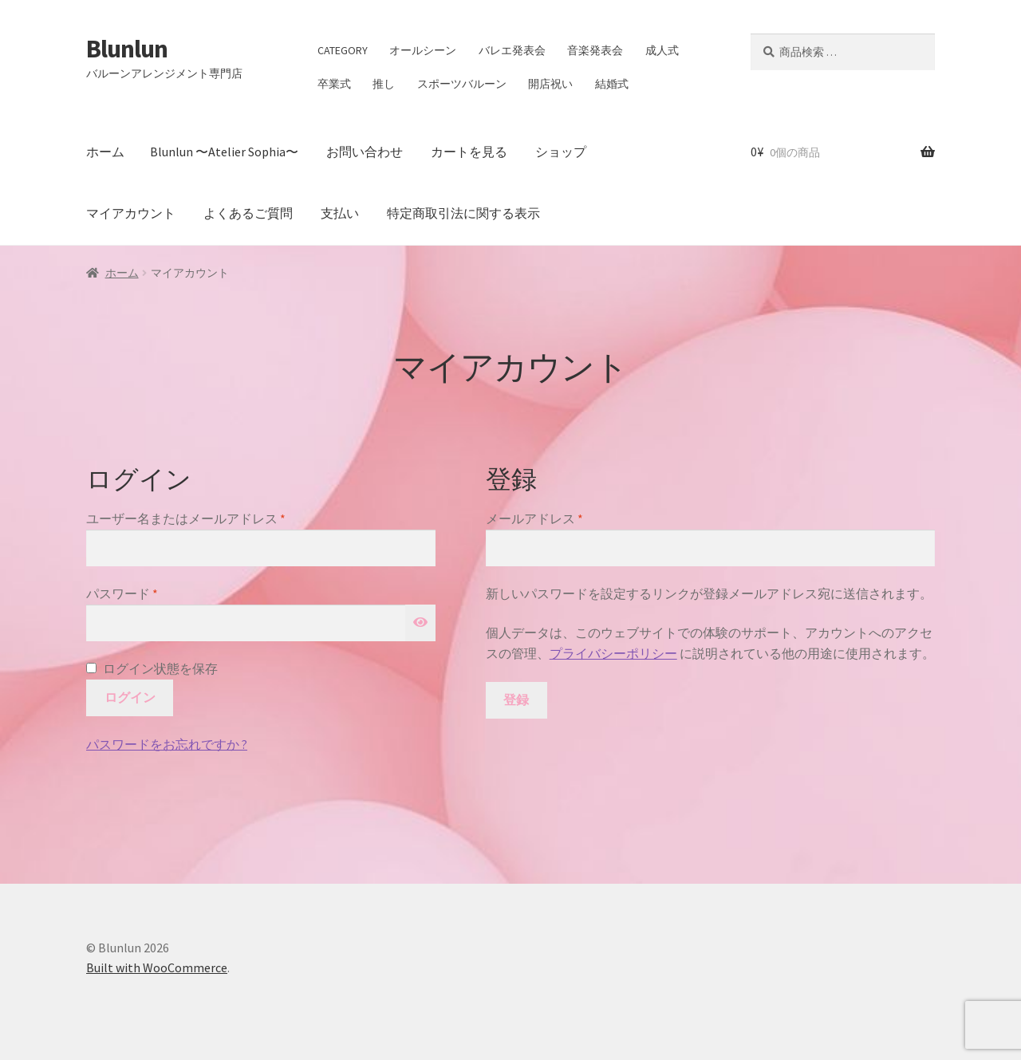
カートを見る (469, 152)
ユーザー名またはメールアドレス (192, 519)
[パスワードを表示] (420, 623)
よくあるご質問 (248, 213)
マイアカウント (130, 213)
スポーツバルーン (462, 84)
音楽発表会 (595, 50)
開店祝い (550, 84)
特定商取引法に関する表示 (463, 213)
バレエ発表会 (512, 50)
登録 (516, 699)
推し (384, 84)
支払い (340, 213)
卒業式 (334, 84)
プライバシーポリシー (613, 653)
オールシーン (422, 50)
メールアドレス (540, 519)
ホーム (105, 152)
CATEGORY (342, 50)
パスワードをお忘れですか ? (166, 744)
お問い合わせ (364, 152)
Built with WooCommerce (156, 967)
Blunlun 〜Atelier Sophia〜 (224, 152)
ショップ (560, 152)
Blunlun (127, 49)
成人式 (662, 50)
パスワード (128, 594)
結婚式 (612, 84)
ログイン (130, 697)
